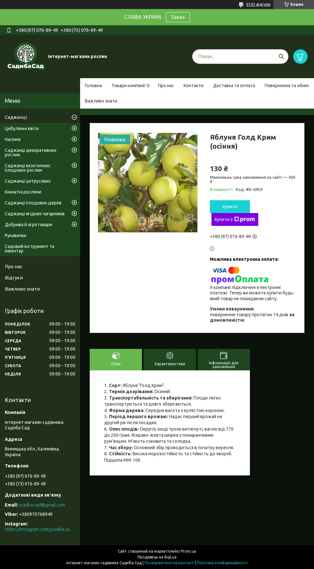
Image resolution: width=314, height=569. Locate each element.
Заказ (178, 17)
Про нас (166, 85)
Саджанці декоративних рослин (30, 152)
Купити (230, 206)
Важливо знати (101, 100)
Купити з (235, 219)
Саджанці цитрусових (28, 181)
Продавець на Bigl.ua (157, 557)
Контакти (193, 85)
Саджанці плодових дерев (33, 202)
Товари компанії (128, 85)
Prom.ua (188, 551)
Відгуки (14, 277)
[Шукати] (281, 56)
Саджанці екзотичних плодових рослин (27, 168)
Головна (93, 85)
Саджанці (16, 117)
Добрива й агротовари (28, 224)
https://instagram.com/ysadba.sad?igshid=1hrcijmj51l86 (40, 529)
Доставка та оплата (234, 85)
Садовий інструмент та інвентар (29, 248)
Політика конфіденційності (222, 563)
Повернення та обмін (287, 85)
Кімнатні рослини (23, 191)
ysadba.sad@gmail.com (42, 504)
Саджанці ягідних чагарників (35, 213)
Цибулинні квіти (22, 128)
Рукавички (15, 235)
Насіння (13, 139)
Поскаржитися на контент (169, 563)
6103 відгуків (258, 4)
